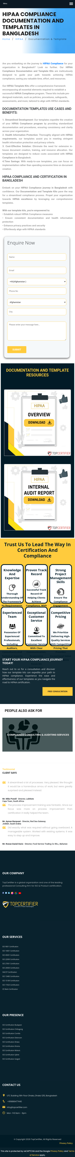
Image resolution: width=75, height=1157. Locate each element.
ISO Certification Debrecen (12, 1038)
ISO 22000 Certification (10, 959)
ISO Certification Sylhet (10, 1055)
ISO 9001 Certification (10, 946)
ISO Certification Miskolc (11, 1050)
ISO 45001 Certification (10, 955)
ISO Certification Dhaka (11, 1042)
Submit (16, 349)
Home (6, 39)
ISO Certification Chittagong (12, 1029)
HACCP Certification (9, 972)
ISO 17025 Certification (10, 985)
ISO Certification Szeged (11, 1059)
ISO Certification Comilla (11, 1033)
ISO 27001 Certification (10, 963)
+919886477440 (14, 1101)
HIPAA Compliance (53, 63)
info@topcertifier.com (17, 1107)
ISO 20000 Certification (10, 968)
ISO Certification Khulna (11, 1046)
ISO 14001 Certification (10, 951)
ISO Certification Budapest (12, 1025)
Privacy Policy (66, 1143)
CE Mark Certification (10, 989)
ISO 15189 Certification (10, 981)
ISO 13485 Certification (10, 976)
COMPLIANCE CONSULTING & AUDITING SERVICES (38, 735)
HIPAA (19, 39)
